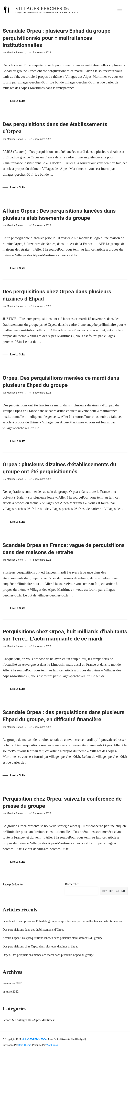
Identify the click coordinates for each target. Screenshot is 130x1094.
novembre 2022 (12, 1024)
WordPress (52, 1086)
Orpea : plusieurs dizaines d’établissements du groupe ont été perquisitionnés (65, 482)
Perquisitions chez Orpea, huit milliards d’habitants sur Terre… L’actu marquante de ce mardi (65, 658)
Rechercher (72, 925)
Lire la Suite (17, 104)
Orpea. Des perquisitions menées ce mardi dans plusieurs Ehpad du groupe (63, 393)
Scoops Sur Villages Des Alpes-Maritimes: (29, 1061)
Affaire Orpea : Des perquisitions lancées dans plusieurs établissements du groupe (62, 221)
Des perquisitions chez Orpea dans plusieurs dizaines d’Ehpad (52, 304)
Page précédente (13, 925)
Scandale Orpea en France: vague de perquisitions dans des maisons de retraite (64, 565)
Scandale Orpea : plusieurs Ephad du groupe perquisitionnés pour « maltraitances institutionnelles (55, 40)
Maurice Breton (15, 56)
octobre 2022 (10, 1032)
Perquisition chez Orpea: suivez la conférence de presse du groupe (51, 842)
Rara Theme (24, 1086)
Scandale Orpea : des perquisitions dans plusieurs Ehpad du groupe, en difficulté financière (60, 749)
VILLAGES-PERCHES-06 (43, 8)
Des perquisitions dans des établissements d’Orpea (64, 133)
